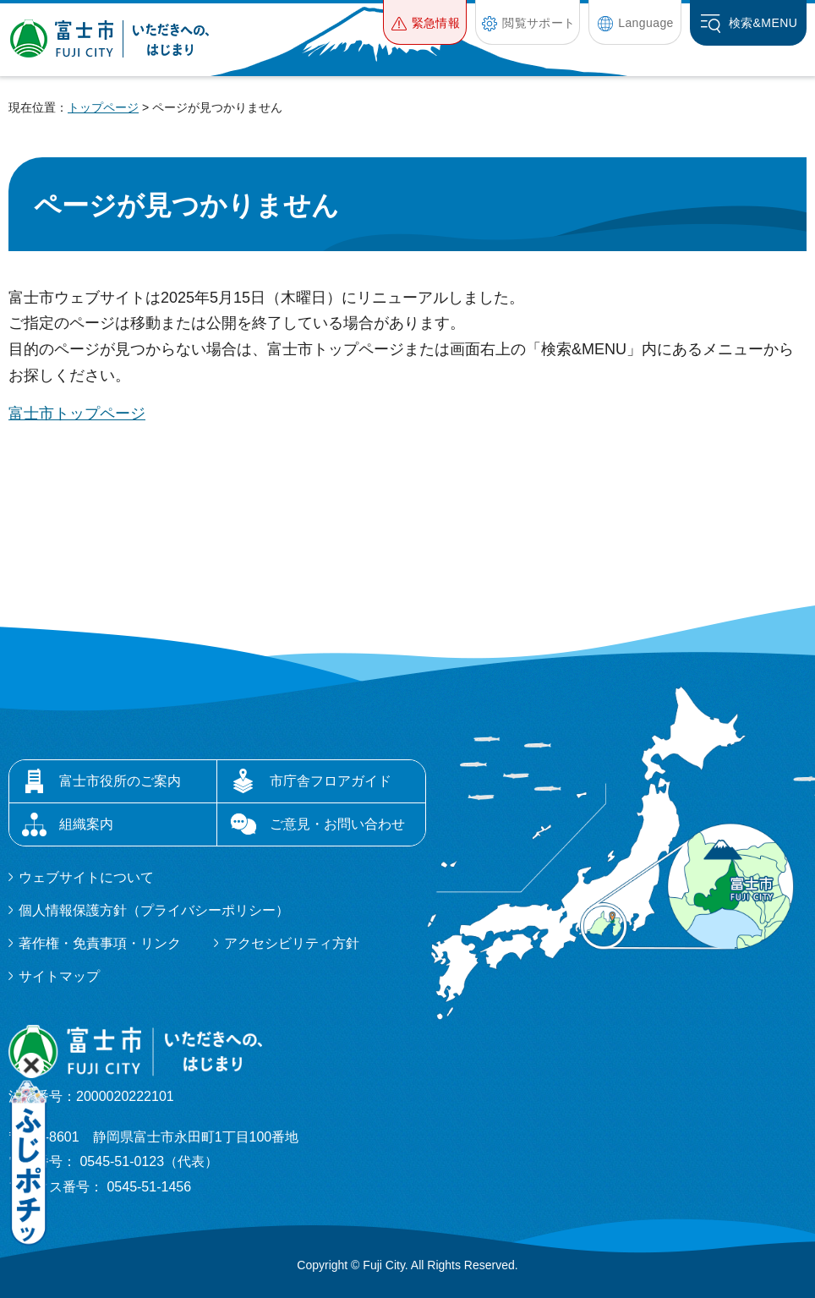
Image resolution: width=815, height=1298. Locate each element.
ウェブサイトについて (86, 877)
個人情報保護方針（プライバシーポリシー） (154, 910)
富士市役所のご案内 (120, 781)
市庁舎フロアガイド (330, 781)
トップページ (103, 107)
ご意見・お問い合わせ (337, 824)
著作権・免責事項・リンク (100, 943)
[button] (425, 22)
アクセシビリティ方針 (291, 943)
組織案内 (86, 824)
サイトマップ (59, 976)
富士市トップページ (76, 413)
